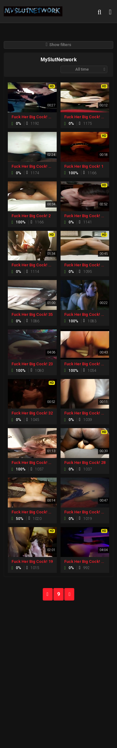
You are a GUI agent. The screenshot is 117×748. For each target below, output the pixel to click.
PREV (48, 594)
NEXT (69, 594)
